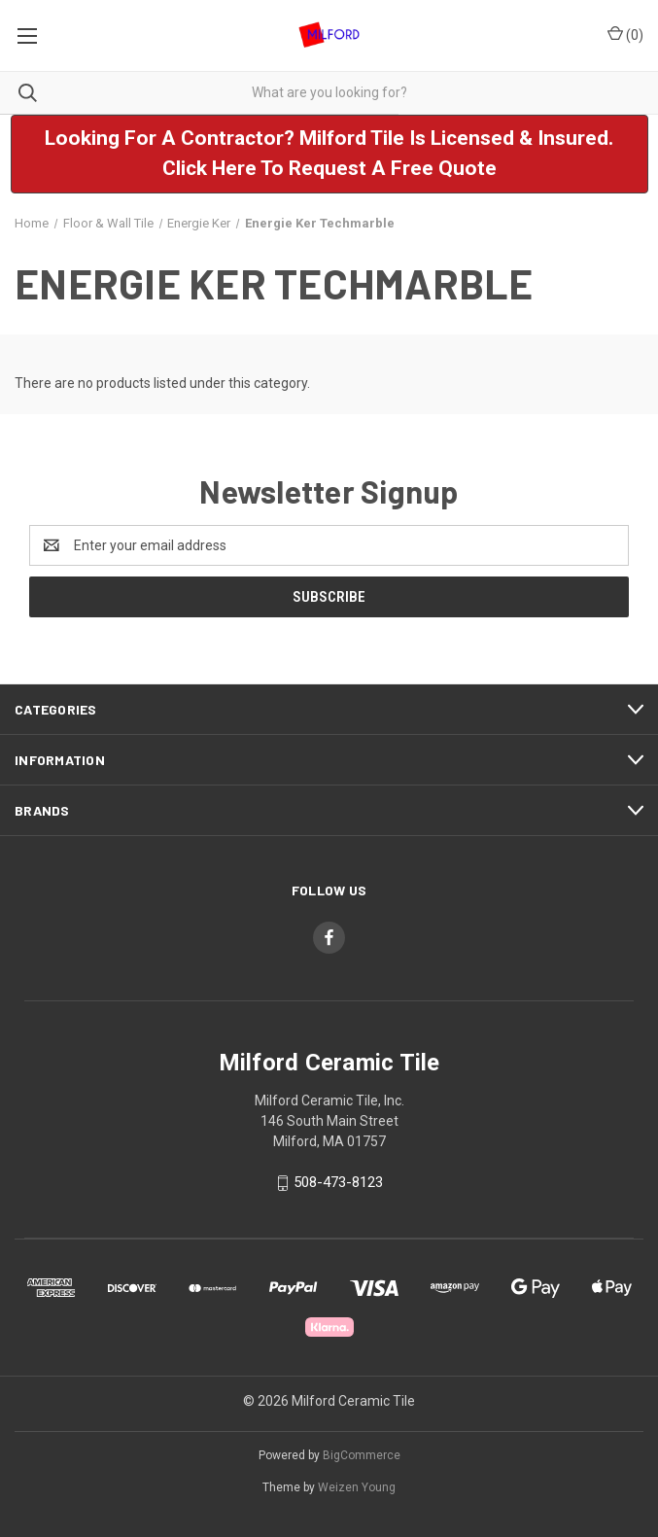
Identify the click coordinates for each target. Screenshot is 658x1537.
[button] (329, 154)
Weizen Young (357, 1487)
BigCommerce (361, 1455)
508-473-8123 (338, 1182)
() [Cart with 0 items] (625, 34)
